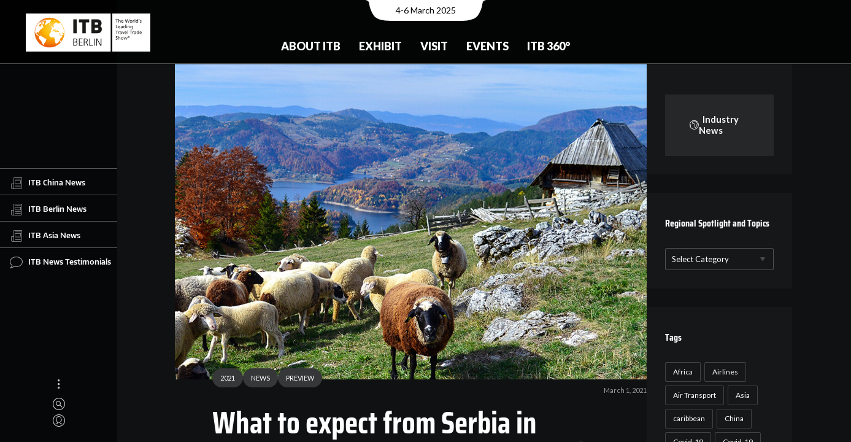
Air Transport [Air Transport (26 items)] (692, 395)
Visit (434, 46)
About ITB (311, 46)
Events (487, 46)
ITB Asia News (45, 235)
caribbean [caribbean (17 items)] (687, 418)
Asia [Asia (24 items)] (741, 395)
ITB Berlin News (48, 209)
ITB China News (47, 183)
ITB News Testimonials (60, 262)
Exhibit (380, 46)
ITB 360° (548, 46)
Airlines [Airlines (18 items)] (723, 371)
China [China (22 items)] (732, 418)
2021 (223, 379)
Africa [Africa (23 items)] (681, 371)
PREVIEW (296, 379)
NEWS (256, 379)
